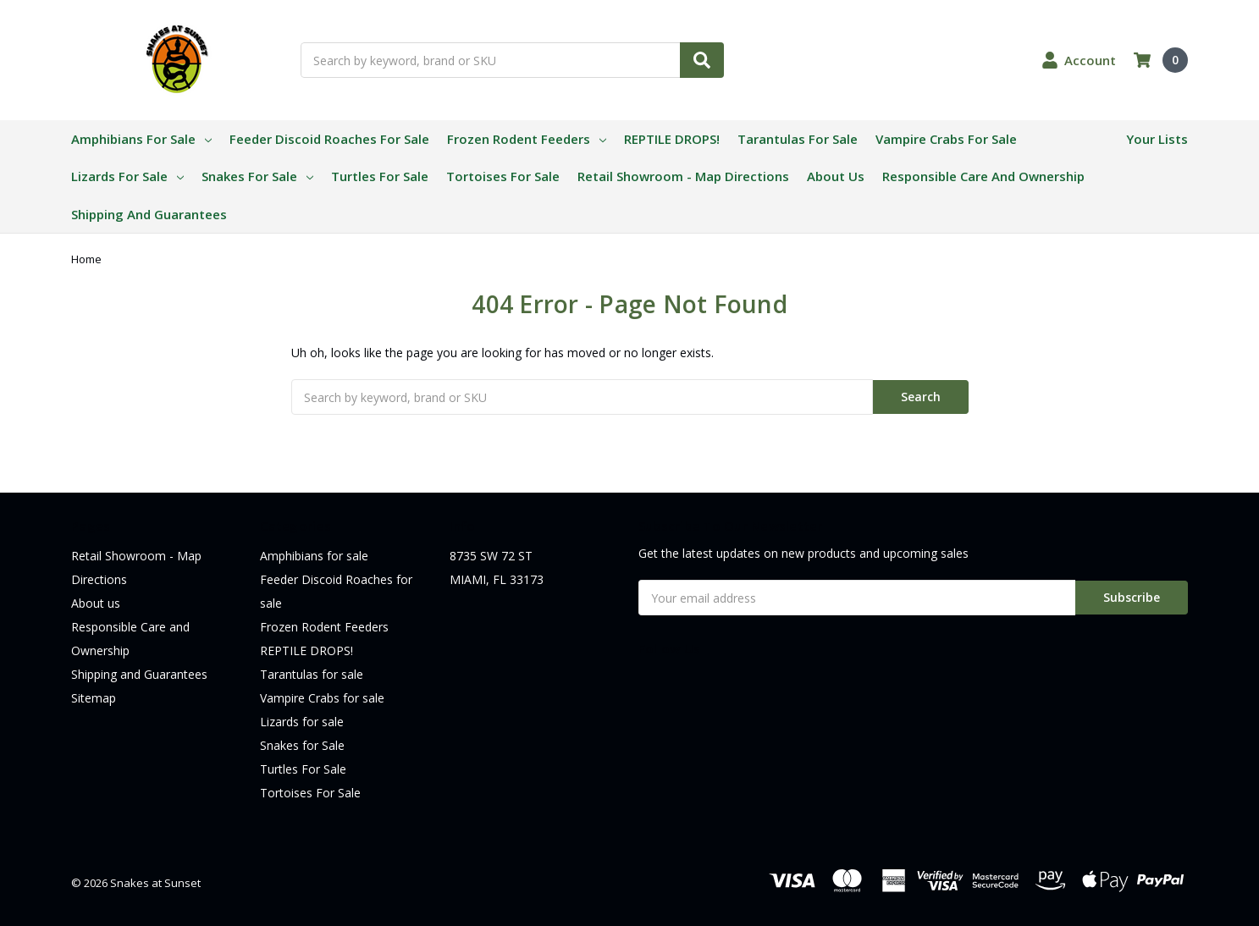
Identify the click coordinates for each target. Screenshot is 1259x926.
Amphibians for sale (141, 138)
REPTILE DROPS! (672, 138)
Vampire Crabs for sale (946, 138)
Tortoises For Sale (503, 176)
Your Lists (1157, 138)
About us (835, 176)
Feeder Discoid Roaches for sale (329, 138)
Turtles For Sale (379, 176)
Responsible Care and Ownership (983, 176)
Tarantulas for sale (797, 138)
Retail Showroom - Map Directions (683, 176)
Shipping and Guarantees (149, 214)
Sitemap (93, 698)
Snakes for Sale (257, 176)
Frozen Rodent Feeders (526, 138)
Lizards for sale (127, 176)
